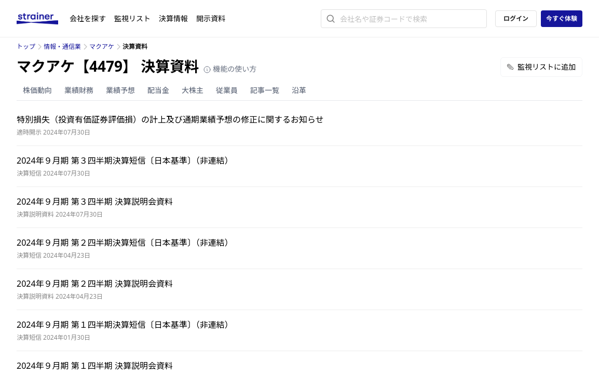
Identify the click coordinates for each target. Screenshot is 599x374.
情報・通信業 (62, 46)
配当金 (158, 90)
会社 (88, 18)
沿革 (299, 90)
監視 (132, 18)
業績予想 (120, 90)
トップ (26, 46)
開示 (210, 18)
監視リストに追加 (541, 67)
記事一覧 (264, 90)
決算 (173, 18)
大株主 (192, 90)
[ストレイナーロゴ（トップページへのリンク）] (43, 18)
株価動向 (37, 90)
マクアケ (101, 46)
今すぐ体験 (561, 18)
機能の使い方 (230, 69)
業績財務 (78, 90)
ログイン (515, 18)
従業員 (227, 90)
